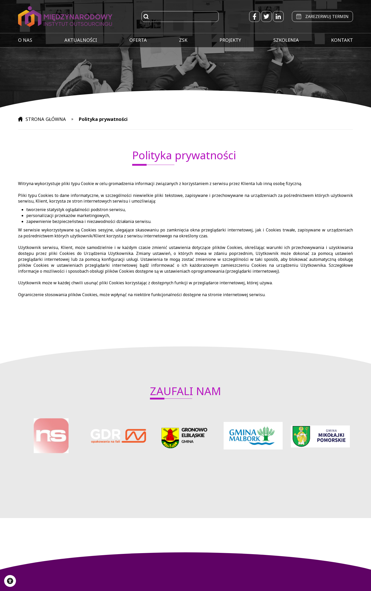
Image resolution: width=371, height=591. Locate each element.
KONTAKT (342, 40)
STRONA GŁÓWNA (42, 119)
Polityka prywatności (104, 119)
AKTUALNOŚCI (80, 40)
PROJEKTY (230, 40)
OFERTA (138, 40)
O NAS (25, 40)
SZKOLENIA (286, 40)
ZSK (183, 40)
